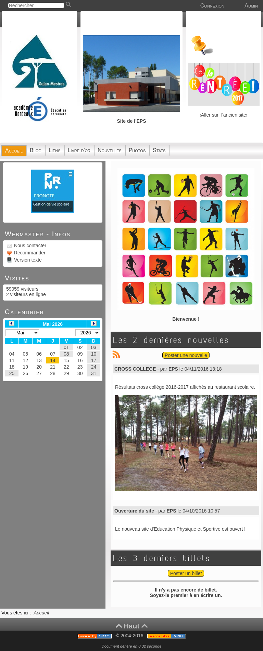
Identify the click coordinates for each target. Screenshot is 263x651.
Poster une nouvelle (186, 355)
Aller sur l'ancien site (223, 115)
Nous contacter (29, 245)
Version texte (27, 260)
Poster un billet (186, 573)
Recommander (29, 252)
